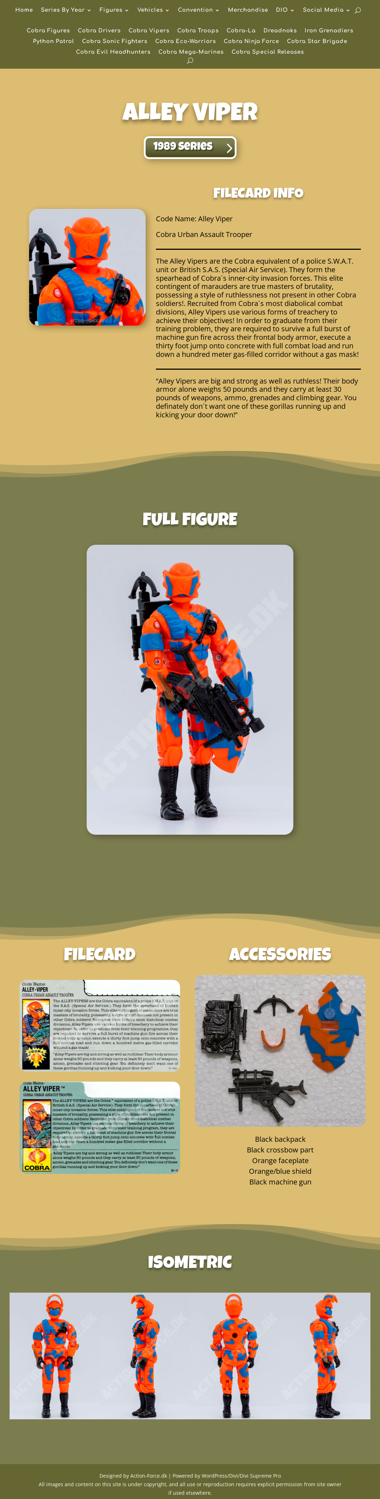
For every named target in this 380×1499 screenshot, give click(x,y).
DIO (282, 10)
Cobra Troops (198, 31)
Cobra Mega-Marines (191, 52)
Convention (195, 10)
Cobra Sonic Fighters (114, 41)
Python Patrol (53, 41)
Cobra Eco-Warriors (185, 41)
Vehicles (150, 10)
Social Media (323, 10)
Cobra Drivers (99, 31)
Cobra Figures (48, 31)
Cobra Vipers (149, 31)
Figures (111, 10)
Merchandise (248, 10)
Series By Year (63, 10)
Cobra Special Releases (268, 52)
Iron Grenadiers (329, 31)
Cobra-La (241, 31)
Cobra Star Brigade (317, 41)
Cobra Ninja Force (251, 41)
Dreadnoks (280, 31)
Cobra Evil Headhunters (113, 52)
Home (24, 10)
